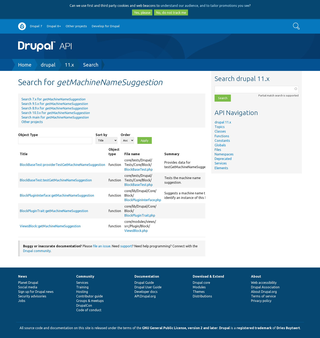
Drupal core (201, 282)
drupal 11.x (223, 122)
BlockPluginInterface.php (142, 200)
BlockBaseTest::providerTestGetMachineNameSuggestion (62, 165)
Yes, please (142, 12)
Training (82, 287)
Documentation (146, 276)
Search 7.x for (53, 99)
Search (90, 65)
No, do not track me (171, 12)
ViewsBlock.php (136, 230)
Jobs (21, 301)
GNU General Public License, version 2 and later (180, 328)
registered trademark (254, 328)
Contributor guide (89, 296)
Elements (221, 168)
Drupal (224, 328)
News (22, 276)
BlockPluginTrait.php (139, 215)
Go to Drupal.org (22, 26)
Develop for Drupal (106, 26)
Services (221, 163)
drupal (48, 65)
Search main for (55, 117)
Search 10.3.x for (55, 113)
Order (125, 135)
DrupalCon (84, 305)
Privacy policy (261, 301)
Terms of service (263, 296)
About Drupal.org (264, 291)
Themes (199, 291)
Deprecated (223, 159)
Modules (199, 287)
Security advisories (32, 296)
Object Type (28, 135)
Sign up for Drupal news (36, 291)
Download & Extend (208, 276)
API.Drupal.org (145, 296)
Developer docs (146, 291)
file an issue (101, 246)
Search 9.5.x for (54, 104)
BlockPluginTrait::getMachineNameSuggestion (54, 211)
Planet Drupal (28, 282)
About (256, 276)
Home (25, 65)
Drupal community (37, 251)
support (126, 246)
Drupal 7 (36, 26)
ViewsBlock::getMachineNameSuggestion (50, 226)
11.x (69, 65)
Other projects (76, 26)
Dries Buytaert (288, 328)
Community (85, 276)
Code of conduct (88, 310)
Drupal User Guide (147, 287)
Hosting (82, 291)
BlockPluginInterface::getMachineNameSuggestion (57, 195)
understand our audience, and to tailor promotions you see (205, 5)
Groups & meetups (90, 301)
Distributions (202, 296)
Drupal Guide (144, 282)
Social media (27, 287)
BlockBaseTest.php (138, 169)
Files (218, 149)
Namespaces (224, 154)
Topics (220, 127)
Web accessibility (264, 282)
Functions (222, 136)
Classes (220, 131)
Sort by (101, 135)
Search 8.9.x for (54, 108)
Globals (220, 145)
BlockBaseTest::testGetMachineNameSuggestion (56, 180)
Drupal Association (265, 287)
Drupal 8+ (54, 26)
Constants (222, 140)
